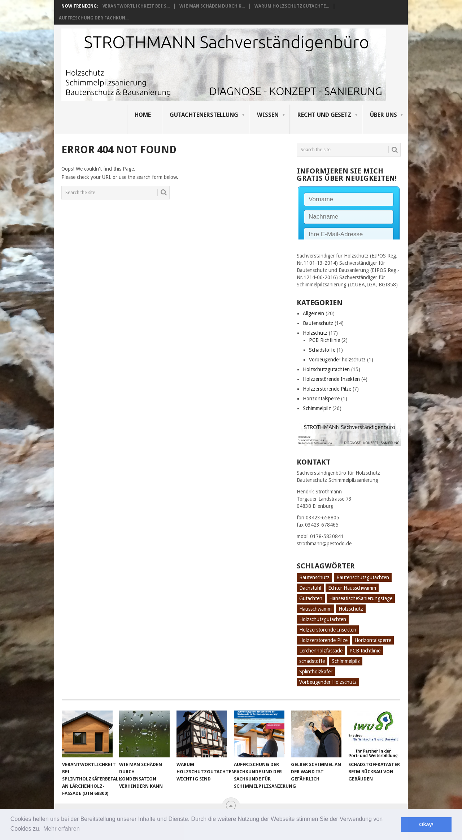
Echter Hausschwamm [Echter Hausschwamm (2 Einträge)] (352, 588)
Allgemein (313, 313)
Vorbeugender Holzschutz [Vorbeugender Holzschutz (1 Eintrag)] (328, 682)
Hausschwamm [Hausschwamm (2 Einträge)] (315, 609)
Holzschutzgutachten (326, 369)
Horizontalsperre (321, 398)
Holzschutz (315, 333)
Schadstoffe (322, 350)
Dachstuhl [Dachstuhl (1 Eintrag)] (310, 588)
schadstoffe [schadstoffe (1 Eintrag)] (312, 661)
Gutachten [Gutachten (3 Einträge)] (310, 598)
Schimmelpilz (317, 408)
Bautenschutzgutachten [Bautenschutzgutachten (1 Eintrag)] (362, 577)
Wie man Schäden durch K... (212, 6)
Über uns (383, 114)
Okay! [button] (426, 824)
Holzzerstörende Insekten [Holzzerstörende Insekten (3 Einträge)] (327, 630)
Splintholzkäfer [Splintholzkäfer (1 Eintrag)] (315, 671)
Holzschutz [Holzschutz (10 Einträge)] (351, 609)
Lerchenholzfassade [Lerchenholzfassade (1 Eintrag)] (321, 651)
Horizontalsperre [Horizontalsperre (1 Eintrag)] (372, 640)
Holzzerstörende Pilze (327, 389)
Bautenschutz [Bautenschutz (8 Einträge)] (314, 577)
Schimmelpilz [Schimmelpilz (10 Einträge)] (346, 661)
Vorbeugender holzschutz (337, 359)
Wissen (268, 114)
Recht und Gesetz (324, 114)
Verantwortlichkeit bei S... (136, 6)
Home (143, 114)
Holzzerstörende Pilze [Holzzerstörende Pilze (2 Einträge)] (323, 640)
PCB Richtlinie (324, 340)
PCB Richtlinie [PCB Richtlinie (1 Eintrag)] (364, 651)
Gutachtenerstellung (204, 114)
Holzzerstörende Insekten (331, 379)
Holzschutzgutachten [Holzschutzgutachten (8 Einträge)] (322, 619)
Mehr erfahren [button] (61, 829)
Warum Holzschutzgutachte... (291, 6)
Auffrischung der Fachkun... (93, 18)
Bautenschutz (318, 323)
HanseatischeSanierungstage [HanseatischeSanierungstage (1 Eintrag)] (360, 598)
